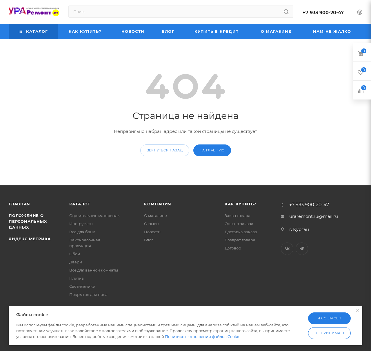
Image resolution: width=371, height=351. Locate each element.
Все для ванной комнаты (93, 270)
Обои (74, 254)
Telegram (302, 249)
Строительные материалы (94, 215)
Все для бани (82, 231)
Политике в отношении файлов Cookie (203, 336)
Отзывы (151, 223)
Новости (152, 231)
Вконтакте (287, 249)
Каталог (79, 204)
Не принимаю (329, 333)
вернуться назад (165, 150)
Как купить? (240, 204)
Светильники (82, 286)
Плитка (76, 278)
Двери (75, 262)
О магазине (155, 215)
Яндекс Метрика (30, 238)
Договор (233, 248)
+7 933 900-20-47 (323, 12)
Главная (19, 204)
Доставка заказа (241, 231)
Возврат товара (240, 240)
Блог (148, 240)
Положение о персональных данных (28, 221)
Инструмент (81, 223)
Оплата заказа (239, 223)
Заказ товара (237, 215)
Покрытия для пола (88, 294)
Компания (157, 204)
